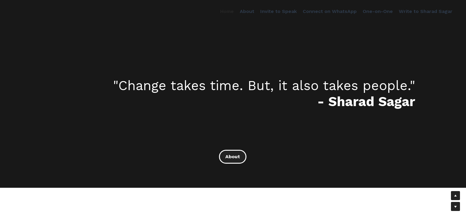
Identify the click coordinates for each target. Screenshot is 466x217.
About (232, 156)
